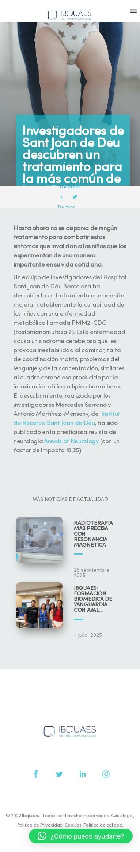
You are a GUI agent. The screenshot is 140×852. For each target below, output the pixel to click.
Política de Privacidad (40, 825)
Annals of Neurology (71, 441)
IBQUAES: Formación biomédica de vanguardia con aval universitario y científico (95, 599)
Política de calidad (102, 825)
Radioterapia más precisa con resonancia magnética (93, 534)
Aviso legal (122, 815)
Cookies (73, 825)
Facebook (71, 187)
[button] (81, 836)
